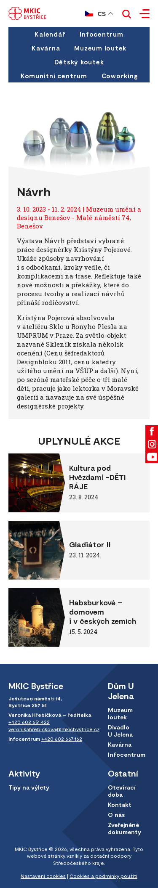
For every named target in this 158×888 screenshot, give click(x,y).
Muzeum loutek (100, 48)
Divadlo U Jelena (120, 731)
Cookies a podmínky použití (103, 876)
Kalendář (50, 34)
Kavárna (46, 48)
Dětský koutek (79, 62)
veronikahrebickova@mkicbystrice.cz (53, 729)
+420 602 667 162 (61, 739)
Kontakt (119, 804)
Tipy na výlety (28, 787)
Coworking (120, 76)
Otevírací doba (122, 791)
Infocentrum (101, 34)
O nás (116, 814)
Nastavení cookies (43, 876)
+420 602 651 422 (29, 722)
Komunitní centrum (54, 76)
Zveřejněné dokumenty (124, 828)
